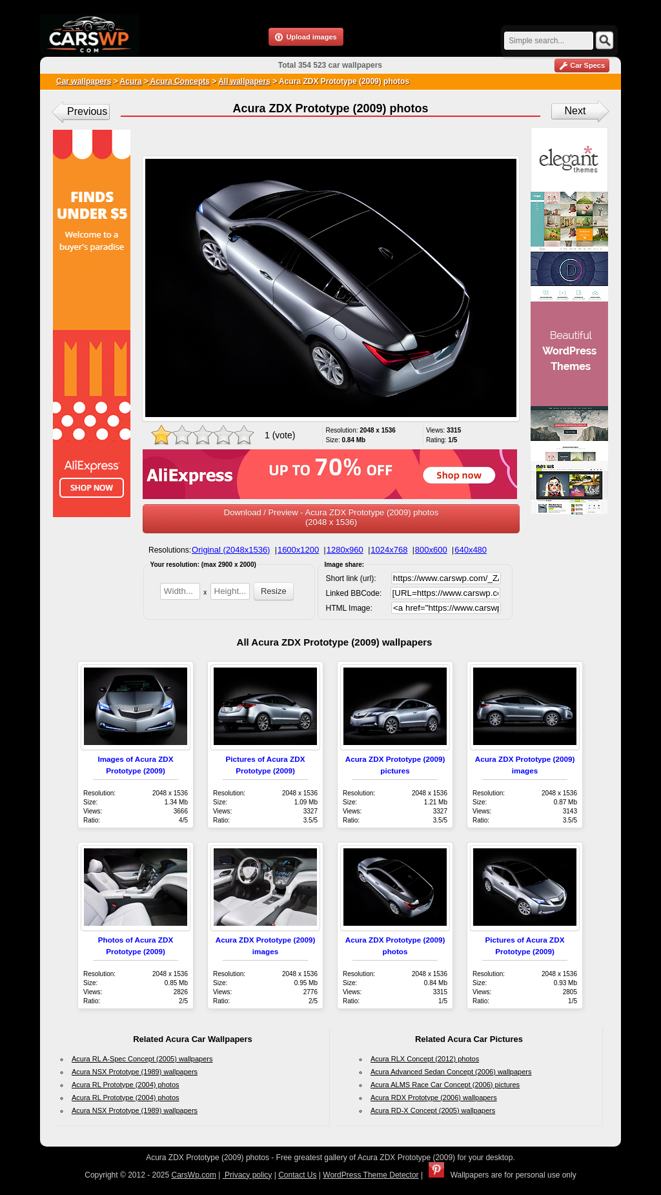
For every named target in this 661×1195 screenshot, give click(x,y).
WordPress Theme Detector (370, 1175)
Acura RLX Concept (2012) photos (425, 1059)
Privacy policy (247, 1175)
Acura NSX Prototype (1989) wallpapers (135, 1072)
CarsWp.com (194, 1175)
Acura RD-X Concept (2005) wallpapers (433, 1110)
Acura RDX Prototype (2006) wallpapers (434, 1097)
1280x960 (345, 550)
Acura (131, 81)
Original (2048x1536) (231, 550)
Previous (87, 111)
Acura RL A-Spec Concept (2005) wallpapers (142, 1059)
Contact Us (297, 1175)
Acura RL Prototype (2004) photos (125, 1084)
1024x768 (389, 550)
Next (575, 110)
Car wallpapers (83, 81)
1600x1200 (298, 550)
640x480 (470, 550)
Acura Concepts (179, 81)
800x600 (431, 550)
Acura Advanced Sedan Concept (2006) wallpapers (451, 1072)
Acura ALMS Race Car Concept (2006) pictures (445, 1084)
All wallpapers (244, 81)
